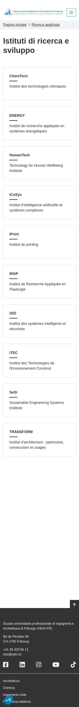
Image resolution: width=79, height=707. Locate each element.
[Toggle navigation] (71, 12)
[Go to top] (74, 605)
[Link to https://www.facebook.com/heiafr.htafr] (5, 664)
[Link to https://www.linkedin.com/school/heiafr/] (22, 664)
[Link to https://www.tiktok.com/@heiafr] (73, 664)
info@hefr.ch (12, 654)
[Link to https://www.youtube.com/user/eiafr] (55, 664)
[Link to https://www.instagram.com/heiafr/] (38, 664)
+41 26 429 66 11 (15, 649)
